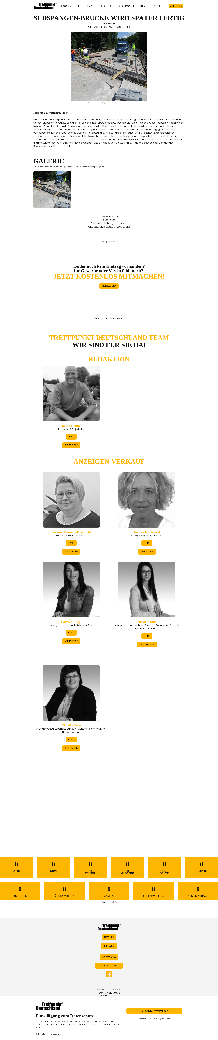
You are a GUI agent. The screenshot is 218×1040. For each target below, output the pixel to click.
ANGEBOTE (159, 6)
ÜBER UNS (109, 937)
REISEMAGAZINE (126, 6)
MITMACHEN (176, 6)
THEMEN (144, 6)
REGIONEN (66, 6)
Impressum (53, 1034)
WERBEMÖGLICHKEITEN (109, 965)
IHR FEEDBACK (109, 957)
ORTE (79, 6)
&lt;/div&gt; (109, 580)
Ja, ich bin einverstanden (154, 1011)
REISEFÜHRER (107, 6)
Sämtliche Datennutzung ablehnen (154, 1018)
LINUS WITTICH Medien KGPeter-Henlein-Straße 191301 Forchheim (109, 993)
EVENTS (91, 6)
